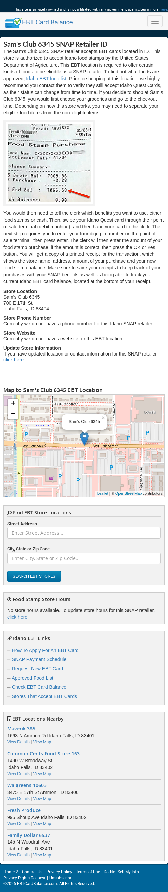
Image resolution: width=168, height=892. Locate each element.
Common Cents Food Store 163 (43, 754)
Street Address (22, 523)
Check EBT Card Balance (39, 687)
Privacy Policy (59, 872)
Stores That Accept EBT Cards (44, 696)
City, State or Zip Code (28, 549)
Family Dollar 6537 (28, 835)
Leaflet (102, 493)
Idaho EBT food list (46, 78)
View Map (42, 742)
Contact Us (32, 872)
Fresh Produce (24, 810)
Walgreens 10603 (27, 785)
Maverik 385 (21, 729)
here (163, 9)
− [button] (13, 414)
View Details (18, 742)
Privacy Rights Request (24, 878)
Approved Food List (32, 678)
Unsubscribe (60, 878)
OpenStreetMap (128, 493)
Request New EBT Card (37, 668)
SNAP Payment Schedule (39, 659)
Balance (39, 22)
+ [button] (13, 404)
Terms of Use (88, 872)
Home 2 (10, 872)
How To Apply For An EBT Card (45, 650)
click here (13, 359)
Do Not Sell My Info (121, 872)
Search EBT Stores (34, 576)
